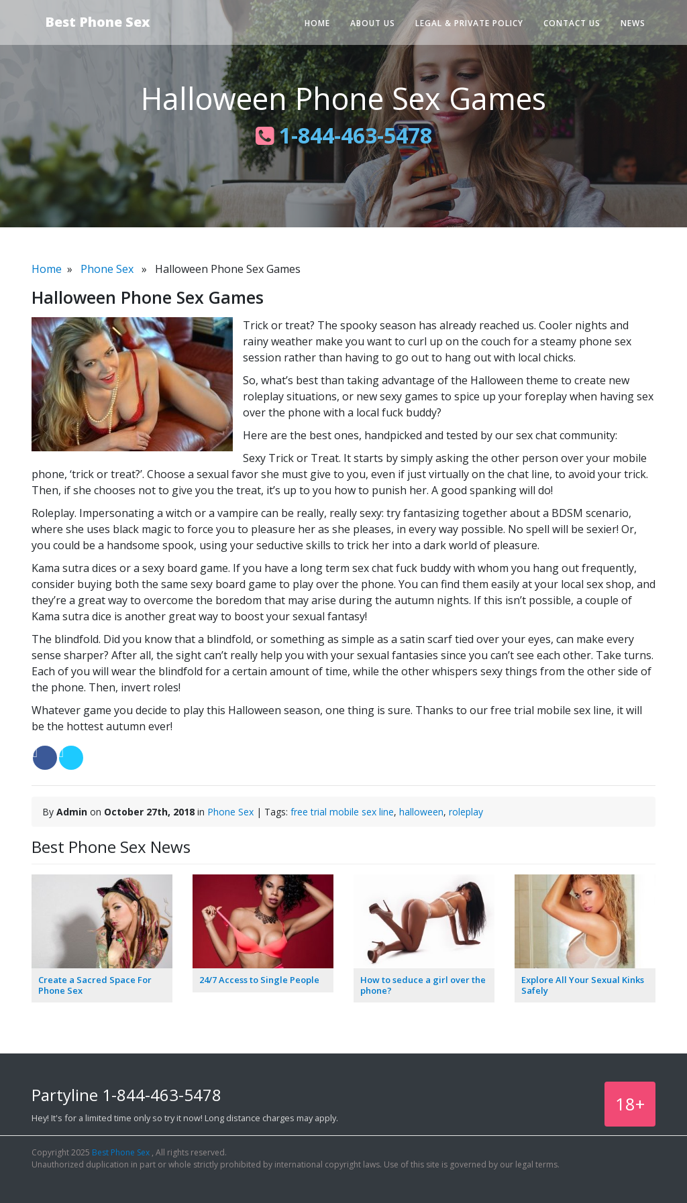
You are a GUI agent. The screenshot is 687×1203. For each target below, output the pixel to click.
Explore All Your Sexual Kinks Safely (582, 985)
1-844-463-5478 (344, 135)
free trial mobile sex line (342, 811)
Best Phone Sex (97, 22)
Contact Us (571, 23)
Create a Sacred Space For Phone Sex (95, 985)
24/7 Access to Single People (259, 980)
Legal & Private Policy (469, 23)
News (633, 23)
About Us (372, 23)
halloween (421, 811)
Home (317, 23)
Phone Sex (107, 269)
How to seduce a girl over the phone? (423, 985)
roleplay (466, 811)
